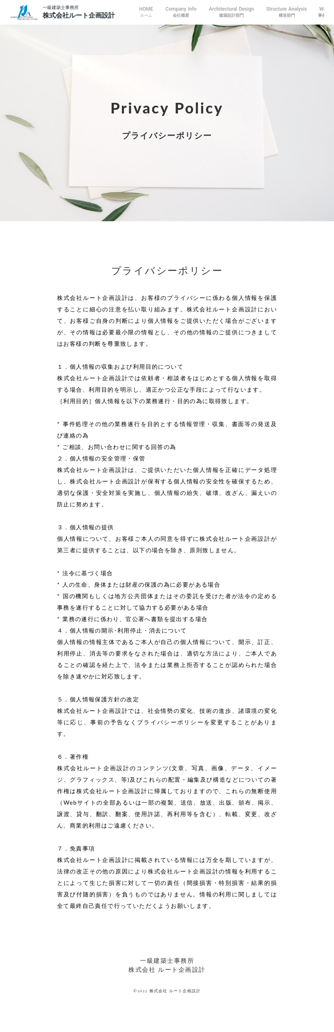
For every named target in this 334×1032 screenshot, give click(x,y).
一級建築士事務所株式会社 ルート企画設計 (167, 965)
